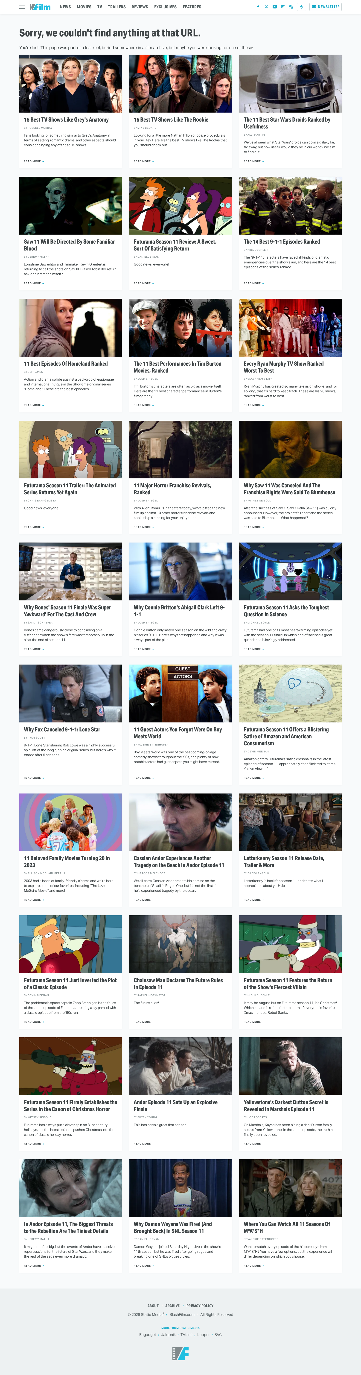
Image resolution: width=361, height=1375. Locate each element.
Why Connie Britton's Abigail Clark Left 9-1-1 (179, 611)
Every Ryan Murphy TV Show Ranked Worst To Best (284, 367)
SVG (218, 1335)
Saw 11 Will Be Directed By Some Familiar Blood (69, 245)
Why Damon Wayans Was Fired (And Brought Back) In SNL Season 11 (173, 1228)
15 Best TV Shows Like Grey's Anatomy (66, 119)
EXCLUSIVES (165, 6)
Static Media (152, 1314)
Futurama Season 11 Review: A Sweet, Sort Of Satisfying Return (175, 245)
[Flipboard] (282, 7)
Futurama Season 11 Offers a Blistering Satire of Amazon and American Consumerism (286, 736)
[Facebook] (258, 7)
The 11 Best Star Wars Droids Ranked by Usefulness (287, 123)
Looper (203, 1335)
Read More (32, 161)
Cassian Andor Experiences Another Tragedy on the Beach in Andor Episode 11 (179, 862)
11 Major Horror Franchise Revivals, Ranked (172, 489)
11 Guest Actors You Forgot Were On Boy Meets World (178, 733)
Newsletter (326, 6)
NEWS (65, 6)
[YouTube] (274, 7)
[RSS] (291, 7)
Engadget (147, 1335)
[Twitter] (266, 7)
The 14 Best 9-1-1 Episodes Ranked (282, 241)
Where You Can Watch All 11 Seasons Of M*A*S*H (287, 1228)
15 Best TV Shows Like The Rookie (171, 119)
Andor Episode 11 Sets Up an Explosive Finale (176, 1106)
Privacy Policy (200, 1305)
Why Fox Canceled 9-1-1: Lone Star (62, 729)
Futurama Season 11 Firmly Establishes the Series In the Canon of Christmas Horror (70, 1106)
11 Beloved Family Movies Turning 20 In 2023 (67, 862)
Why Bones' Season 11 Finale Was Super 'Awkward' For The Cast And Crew (67, 611)
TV (99, 6)
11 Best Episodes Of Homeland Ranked (66, 363)
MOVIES (84, 6)
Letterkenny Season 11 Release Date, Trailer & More (284, 862)
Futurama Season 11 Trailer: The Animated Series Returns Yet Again (70, 489)
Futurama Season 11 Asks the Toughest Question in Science (286, 611)
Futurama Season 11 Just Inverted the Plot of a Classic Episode (70, 984)
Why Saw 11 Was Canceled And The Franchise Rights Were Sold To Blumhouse (289, 489)
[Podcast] (301, 7)
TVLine (186, 1335)
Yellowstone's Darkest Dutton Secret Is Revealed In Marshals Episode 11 (286, 1106)
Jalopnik (168, 1335)
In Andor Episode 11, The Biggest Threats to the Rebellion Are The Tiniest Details (68, 1228)
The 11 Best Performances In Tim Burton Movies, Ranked (177, 367)
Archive (172, 1305)
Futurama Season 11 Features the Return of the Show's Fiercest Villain (288, 984)
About (153, 1305)
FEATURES (192, 6)
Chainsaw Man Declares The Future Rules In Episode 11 (178, 984)
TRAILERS (117, 6)
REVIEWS (140, 6)
